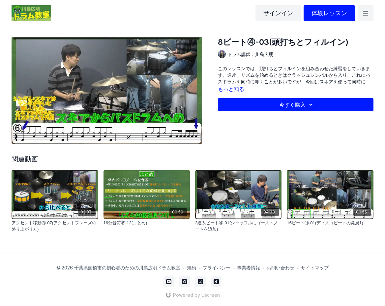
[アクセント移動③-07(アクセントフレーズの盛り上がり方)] (55, 226)
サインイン (278, 13)
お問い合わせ (280, 267)
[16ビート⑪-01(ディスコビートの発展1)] (330, 223)
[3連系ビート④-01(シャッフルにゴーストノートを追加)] (238, 226)
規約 (191, 267)
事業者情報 (248, 267)
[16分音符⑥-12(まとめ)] (147, 223)
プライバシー (216, 267)
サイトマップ (315, 267)
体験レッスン (329, 13)
